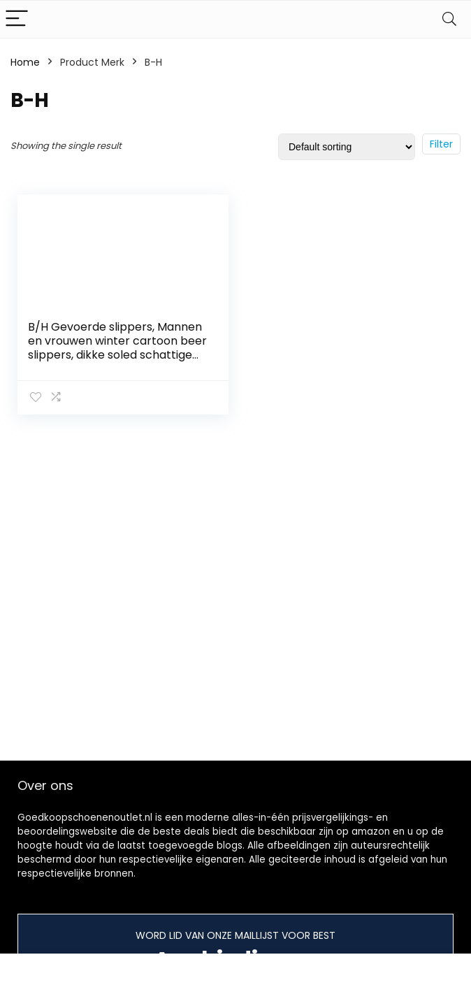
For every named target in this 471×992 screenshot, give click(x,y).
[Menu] (17, 19)
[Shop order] (346, 147)
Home (25, 62)
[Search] (449, 19)
